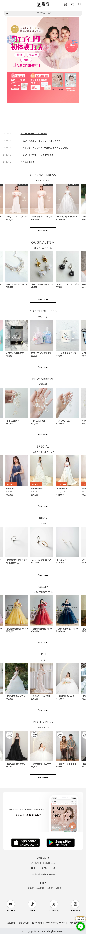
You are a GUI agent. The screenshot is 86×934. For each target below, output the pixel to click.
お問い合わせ (74, 922)
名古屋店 (40, 888)
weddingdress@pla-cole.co (43, 873)
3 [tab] (42, 108)
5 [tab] (47, 108)
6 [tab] (49, 108)
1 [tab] (37, 108)
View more (43, 230)
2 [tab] (40, 108)
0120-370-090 (43, 868)
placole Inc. (41, 931)
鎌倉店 (50, 888)
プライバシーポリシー (55, 922)
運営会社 (11, 922)
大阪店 (58, 888)
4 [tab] (44, 108)
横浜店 (31, 888)
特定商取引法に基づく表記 (30, 922)
